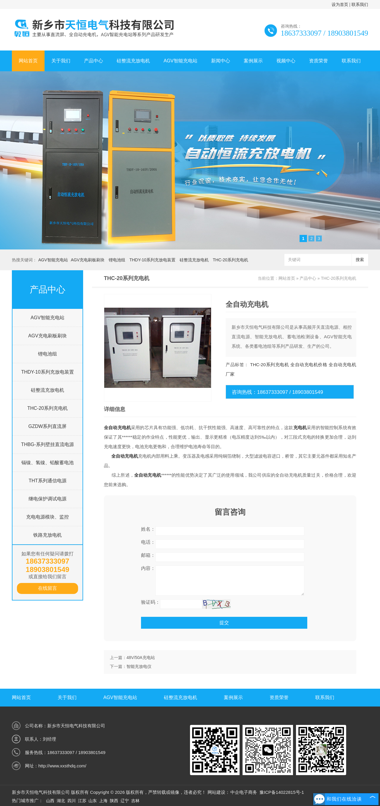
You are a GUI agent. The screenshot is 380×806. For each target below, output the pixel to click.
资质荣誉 (318, 60)
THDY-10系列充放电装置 (152, 259)
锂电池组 (117, 259)
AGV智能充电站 (180, 60)
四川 (71, 800)
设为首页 (340, 4)
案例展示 (253, 60)
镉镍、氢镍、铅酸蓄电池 (47, 462)
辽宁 (125, 800)
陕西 (114, 800)
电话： (148, 542)
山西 (50, 800)
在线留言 (47, 588)
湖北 (61, 800)
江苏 (82, 800)
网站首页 (28, 60)
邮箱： (148, 555)
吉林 (135, 800)
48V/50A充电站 (140, 657)
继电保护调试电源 (47, 498)
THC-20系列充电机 (230, 259)
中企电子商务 (243, 792)
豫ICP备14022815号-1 (281, 792)
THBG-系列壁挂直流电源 (47, 444)
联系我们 (360, 4)
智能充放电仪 (138, 666)
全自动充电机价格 (308, 364)
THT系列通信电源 (47, 480)
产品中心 (93, 60)
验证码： (150, 602)
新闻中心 (220, 60)
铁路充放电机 (47, 535)
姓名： (148, 529)
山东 (92, 800)
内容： (148, 568)
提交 (224, 622)
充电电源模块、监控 (47, 516)
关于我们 (60, 60)
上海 (103, 800)
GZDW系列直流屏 (47, 426)
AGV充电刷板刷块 (88, 259)
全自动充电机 (117, 427)
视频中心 (285, 60)
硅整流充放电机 (133, 60)
